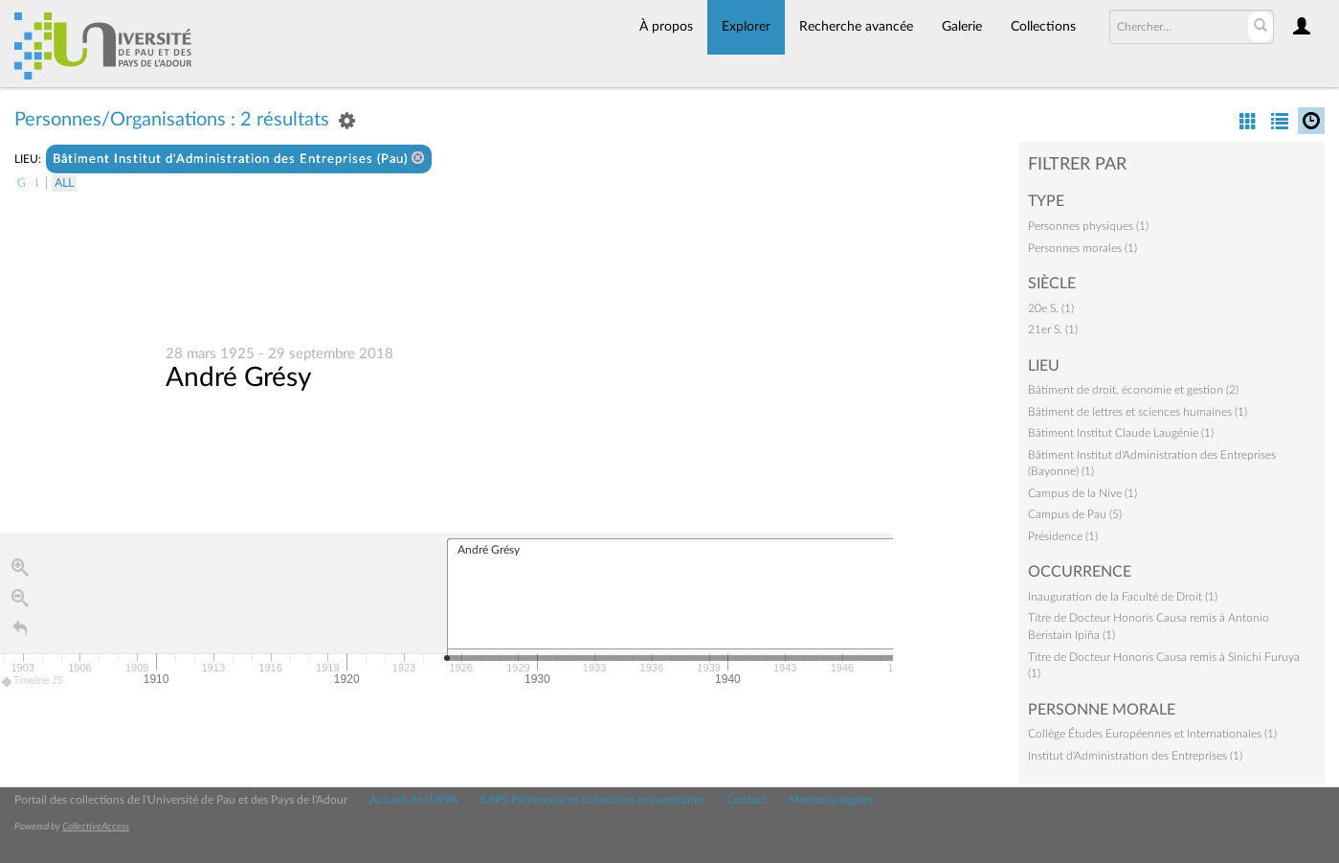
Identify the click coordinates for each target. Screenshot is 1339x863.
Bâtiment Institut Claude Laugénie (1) (1121, 433)
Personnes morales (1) (1082, 248)
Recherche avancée (856, 27)
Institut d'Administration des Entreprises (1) (1135, 755)
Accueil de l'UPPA (413, 800)
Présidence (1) (1063, 536)
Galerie (962, 27)
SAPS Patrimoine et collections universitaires (592, 800)
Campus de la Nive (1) (1082, 493)
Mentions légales (831, 800)
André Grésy (238, 377)
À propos (666, 27)
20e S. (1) (1051, 308)
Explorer (746, 27)
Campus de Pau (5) (1075, 514)
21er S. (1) (1053, 329)
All (64, 183)
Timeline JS (33, 681)
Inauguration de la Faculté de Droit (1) (1122, 596)
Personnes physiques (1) (1088, 226)
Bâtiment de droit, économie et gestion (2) (1133, 390)
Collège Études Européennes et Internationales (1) (1152, 733)
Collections (1043, 27)
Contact (746, 800)
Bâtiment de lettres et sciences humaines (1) (1137, 412)
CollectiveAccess (95, 826)
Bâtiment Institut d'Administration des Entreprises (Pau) (239, 158)
